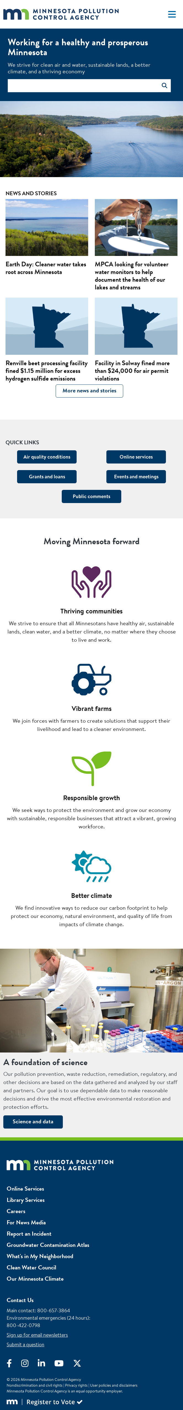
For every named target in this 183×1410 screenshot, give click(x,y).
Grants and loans (47, 476)
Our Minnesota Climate (35, 1278)
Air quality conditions (46, 456)
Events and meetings (136, 476)
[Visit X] (81, 1365)
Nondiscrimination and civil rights (35, 1385)
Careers (16, 1211)
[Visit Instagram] (29, 1365)
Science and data (33, 1121)
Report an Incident (29, 1233)
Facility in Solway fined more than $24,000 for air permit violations (132, 370)
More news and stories (89, 390)
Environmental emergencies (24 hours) (48, 1317)
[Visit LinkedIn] (46, 1365)
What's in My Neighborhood (40, 1256)
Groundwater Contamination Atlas (48, 1245)
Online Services (25, 1188)
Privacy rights (76, 1385)
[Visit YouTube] (63, 1365)
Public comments (91, 496)
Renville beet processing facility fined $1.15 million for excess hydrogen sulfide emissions (47, 370)
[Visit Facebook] (14, 1365)
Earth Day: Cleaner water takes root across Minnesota (46, 268)
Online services (136, 456)
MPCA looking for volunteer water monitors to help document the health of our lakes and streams (131, 275)
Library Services (26, 1200)
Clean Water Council (31, 1267)
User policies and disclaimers (114, 1385)
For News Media (26, 1222)
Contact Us (20, 1300)
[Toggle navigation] (172, 14)
